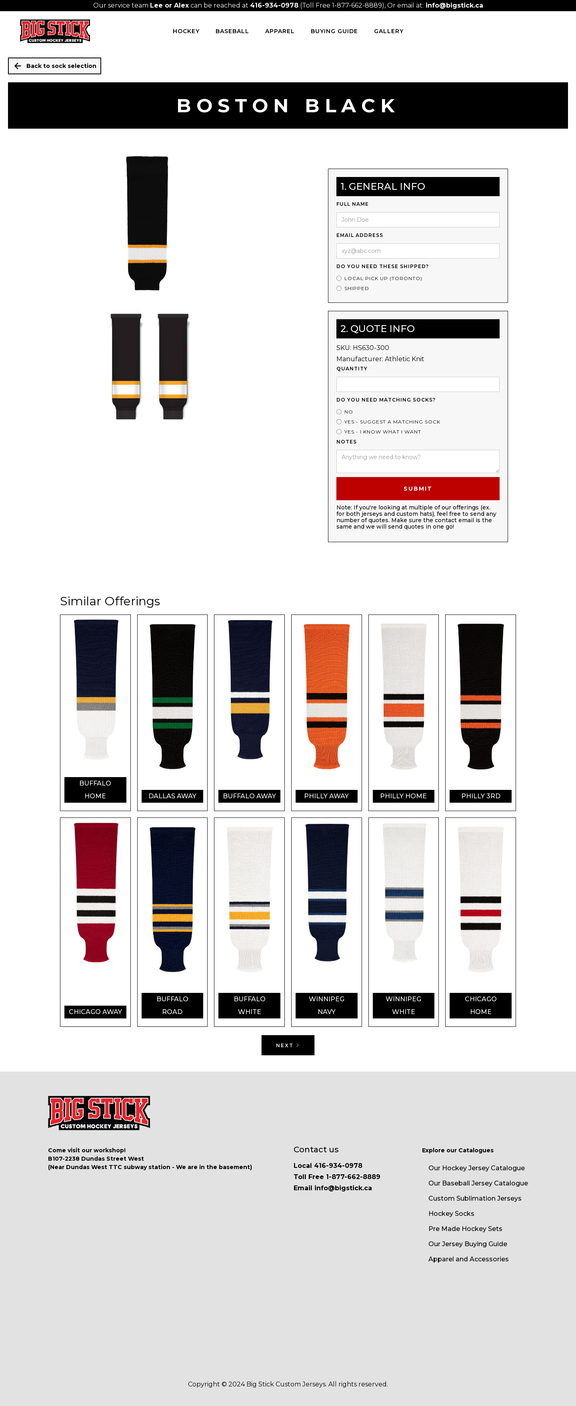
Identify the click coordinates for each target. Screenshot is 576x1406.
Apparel (280, 31)
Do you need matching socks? (386, 400)
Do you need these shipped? (382, 266)
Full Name (352, 204)
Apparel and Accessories (468, 1259)
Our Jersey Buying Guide (467, 1244)
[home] (55, 31)
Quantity (352, 369)
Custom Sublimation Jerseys (475, 1198)
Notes (346, 442)
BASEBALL (232, 31)
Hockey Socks (451, 1213)
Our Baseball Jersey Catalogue (478, 1183)
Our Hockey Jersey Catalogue (476, 1168)
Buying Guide (334, 31)
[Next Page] (288, 1045)
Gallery (389, 31)
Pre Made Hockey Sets (465, 1229)
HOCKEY (186, 31)
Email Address (359, 235)
